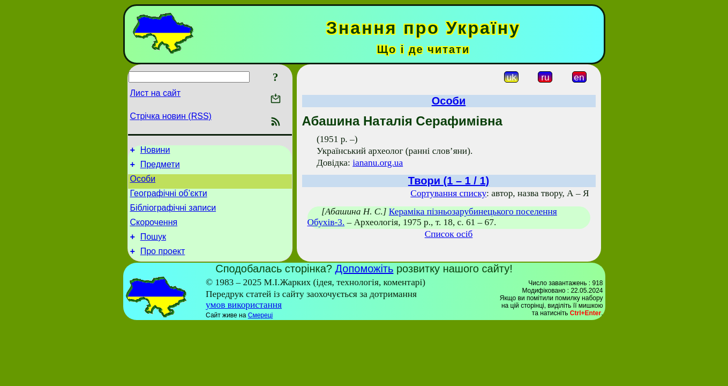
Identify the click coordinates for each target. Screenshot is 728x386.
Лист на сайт (155, 93)
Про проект (162, 264)
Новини (155, 151)
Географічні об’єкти (168, 199)
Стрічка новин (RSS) (171, 116)
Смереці (260, 328)
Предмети (160, 167)
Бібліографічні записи (173, 215)
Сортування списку (448, 193)
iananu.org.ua (377, 163)
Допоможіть (364, 281)
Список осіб (449, 234)
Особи (143, 183)
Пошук (153, 248)
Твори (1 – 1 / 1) (448, 181)
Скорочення (154, 231)
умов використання (244, 318)
